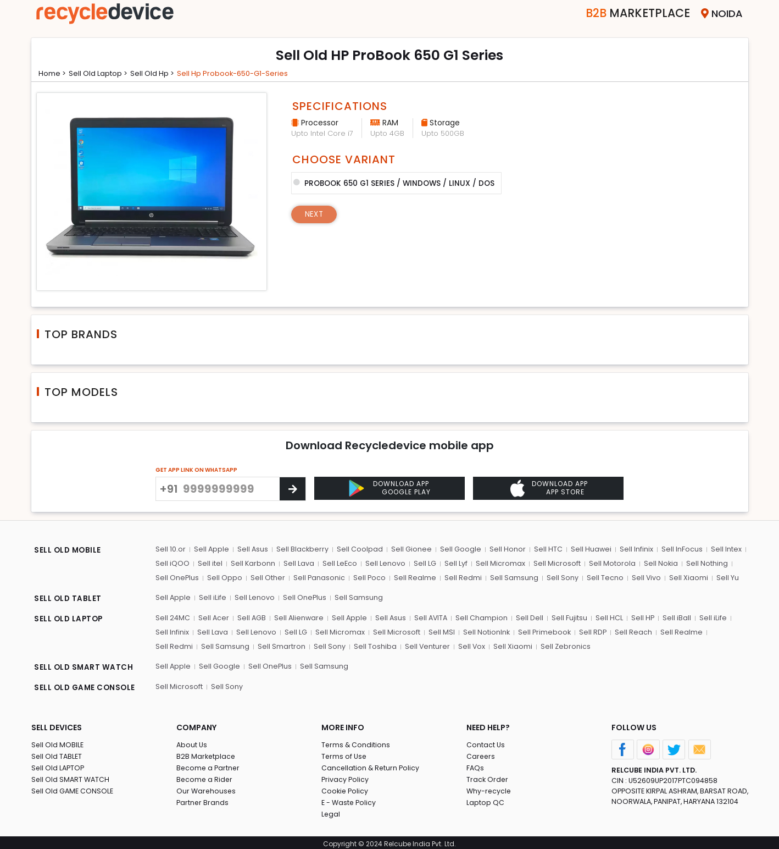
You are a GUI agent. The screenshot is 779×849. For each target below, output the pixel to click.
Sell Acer (214, 617)
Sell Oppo (224, 577)
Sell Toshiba (328, 645)
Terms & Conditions (356, 742)
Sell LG (422, 564)
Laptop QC (485, 800)
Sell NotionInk (483, 631)
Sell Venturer (380, 645)
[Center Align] (292, 488)
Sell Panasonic (318, 577)
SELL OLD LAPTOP (69, 618)
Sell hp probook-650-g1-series (245, 73)
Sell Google (459, 549)
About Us (192, 742)
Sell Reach (630, 631)
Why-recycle (489, 788)
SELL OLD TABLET (68, 598)
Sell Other (267, 577)
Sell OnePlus (177, 577)
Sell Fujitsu (570, 617)
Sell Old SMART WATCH (71, 776)
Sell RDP (590, 631)
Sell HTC (545, 549)
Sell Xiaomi (684, 577)
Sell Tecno (601, 577)
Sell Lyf (453, 564)
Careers (481, 753)
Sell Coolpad (359, 549)
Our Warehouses (206, 788)
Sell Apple (211, 549)
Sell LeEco (338, 564)
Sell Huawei (588, 549)
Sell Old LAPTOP (58, 765)
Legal (331, 811)
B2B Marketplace (206, 753)
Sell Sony (560, 577)
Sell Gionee (410, 549)
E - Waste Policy (349, 800)
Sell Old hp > (160, 73)
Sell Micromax (497, 564)
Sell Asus (252, 549)
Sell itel (209, 564)
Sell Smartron (235, 645)
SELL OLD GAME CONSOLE (86, 685)
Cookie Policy (345, 788)
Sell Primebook (541, 631)
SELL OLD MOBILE (68, 550)
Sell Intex (721, 549)
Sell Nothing (702, 564)
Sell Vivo (643, 577)
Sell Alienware (299, 617)
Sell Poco (368, 577)
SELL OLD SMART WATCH (84, 665)
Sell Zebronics (517, 645)
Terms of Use (344, 753)
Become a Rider (205, 776)
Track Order (487, 776)
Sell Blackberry (302, 549)
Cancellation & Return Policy (371, 765)
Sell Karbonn (252, 564)
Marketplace (629, 13)
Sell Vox (424, 645)
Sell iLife (212, 597)
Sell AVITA (432, 617)
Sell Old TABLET (57, 753)
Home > (54, 73)
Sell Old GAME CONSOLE (73, 788)
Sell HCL (609, 617)
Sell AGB (251, 617)
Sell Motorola (608, 564)
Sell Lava (297, 564)
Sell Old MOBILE (58, 742)
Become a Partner (209, 765)
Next (315, 213)
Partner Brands (203, 800)
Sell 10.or (170, 549)
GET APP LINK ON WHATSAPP (196, 470)
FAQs (475, 765)
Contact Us (485, 742)
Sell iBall (676, 617)
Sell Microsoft (553, 564)
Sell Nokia (656, 564)
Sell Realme (414, 577)
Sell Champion (483, 617)
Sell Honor (505, 549)
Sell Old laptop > (103, 73)
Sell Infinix (633, 549)
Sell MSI (438, 631)
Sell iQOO (172, 564)
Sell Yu (723, 577)
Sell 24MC (173, 617)
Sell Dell (530, 617)
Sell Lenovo (384, 564)
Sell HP (642, 617)
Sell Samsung (512, 577)
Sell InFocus (678, 549)
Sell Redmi (461, 577)
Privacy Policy (345, 776)
